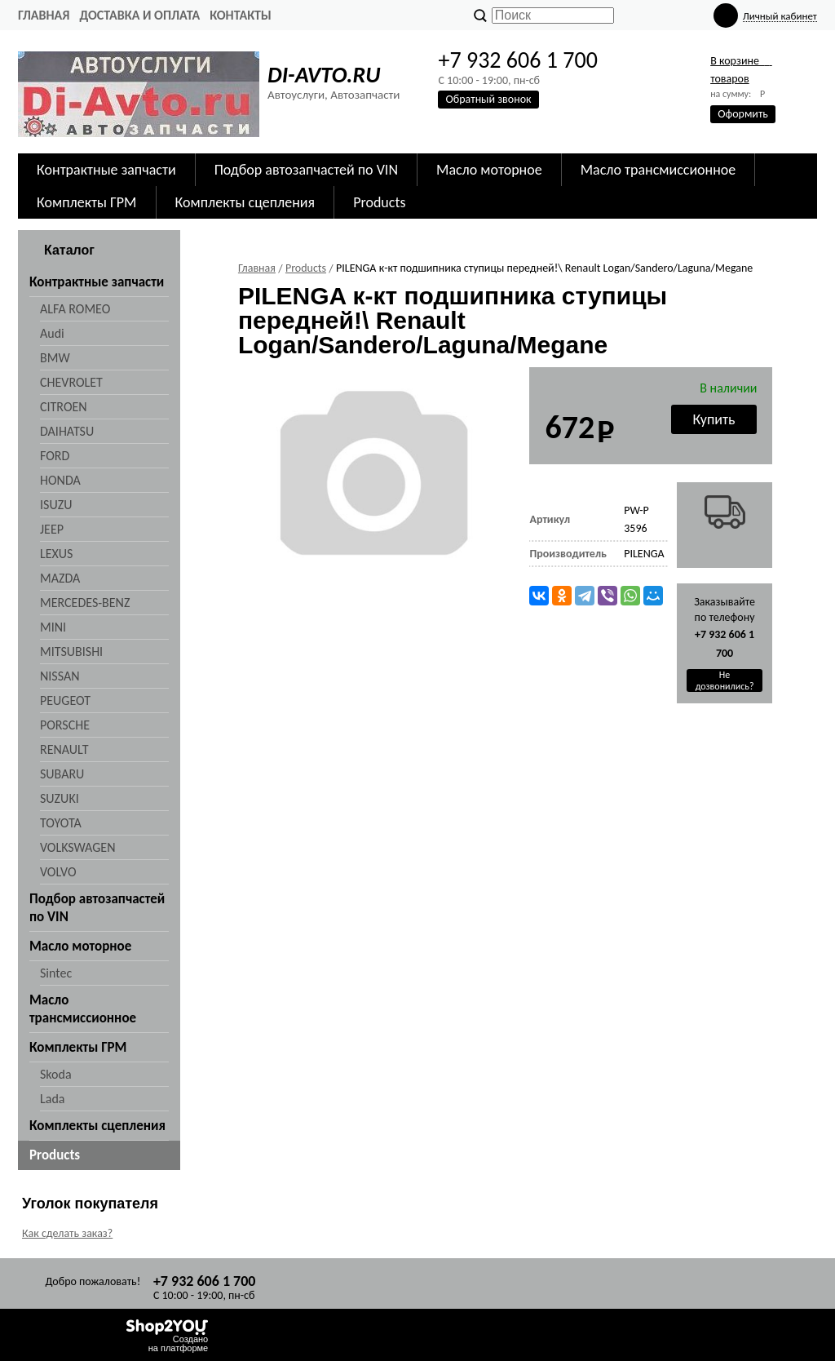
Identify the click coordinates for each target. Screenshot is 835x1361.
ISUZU (56, 504)
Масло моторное (489, 170)
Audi (52, 333)
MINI (53, 627)
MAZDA (60, 578)
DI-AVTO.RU (323, 74)
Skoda (56, 1074)
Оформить (743, 114)
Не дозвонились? (725, 680)
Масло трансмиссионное (658, 170)
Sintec (56, 973)
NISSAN (60, 676)
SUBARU (62, 774)
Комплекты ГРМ (87, 202)
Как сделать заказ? (67, 1233)
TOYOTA (61, 823)
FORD (54, 455)
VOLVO (58, 872)
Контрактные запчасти (106, 170)
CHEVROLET (71, 382)
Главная (43, 15)
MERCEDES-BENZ (85, 602)
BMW (55, 358)
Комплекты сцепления (245, 202)
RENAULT (64, 749)
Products (379, 202)
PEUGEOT (65, 700)
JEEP (52, 529)
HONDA (60, 480)
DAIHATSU (67, 431)
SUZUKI (59, 798)
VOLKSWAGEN (77, 847)
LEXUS (56, 553)
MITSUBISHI (71, 651)
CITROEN (63, 407)
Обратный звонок (488, 99)
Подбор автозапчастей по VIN (306, 170)
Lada (52, 1098)
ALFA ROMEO (75, 309)
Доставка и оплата (139, 15)
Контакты (241, 15)
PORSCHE (65, 725)
